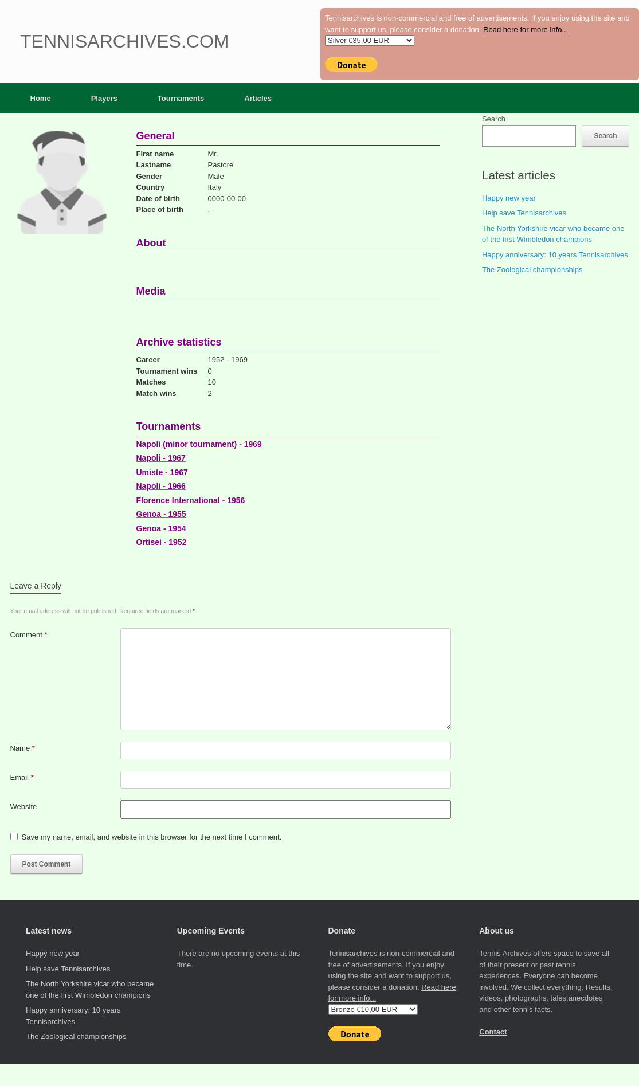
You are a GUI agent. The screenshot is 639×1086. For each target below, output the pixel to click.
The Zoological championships (532, 269)
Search (493, 119)
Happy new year (509, 198)
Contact (493, 1032)
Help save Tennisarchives (524, 213)
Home (40, 98)
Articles (258, 98)
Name (22, 748)
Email (22, 777)
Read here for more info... (525, 29)
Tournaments (181, 98)
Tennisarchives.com (124, 41)
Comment (29, 634)
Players (104, 98)
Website (23, 806)
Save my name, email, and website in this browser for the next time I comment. (152, 837)
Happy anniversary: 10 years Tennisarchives (555, 254)
